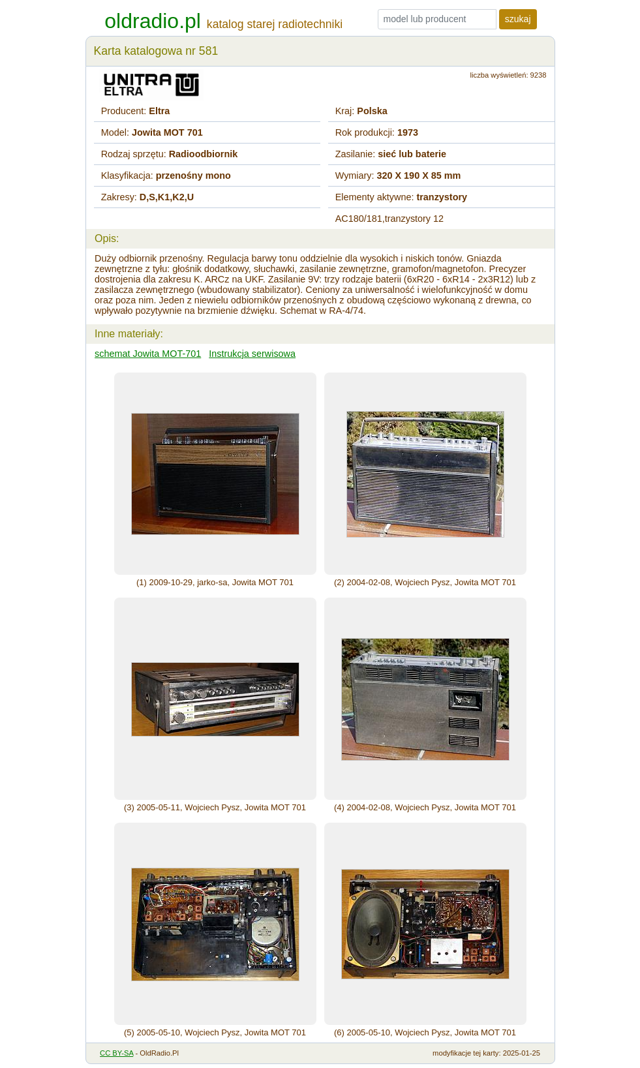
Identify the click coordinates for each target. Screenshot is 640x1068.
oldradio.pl (152, 21)
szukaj (518, 19)
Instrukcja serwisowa (252, 353)
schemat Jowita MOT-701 (148, 353)
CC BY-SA (116, 1053)
